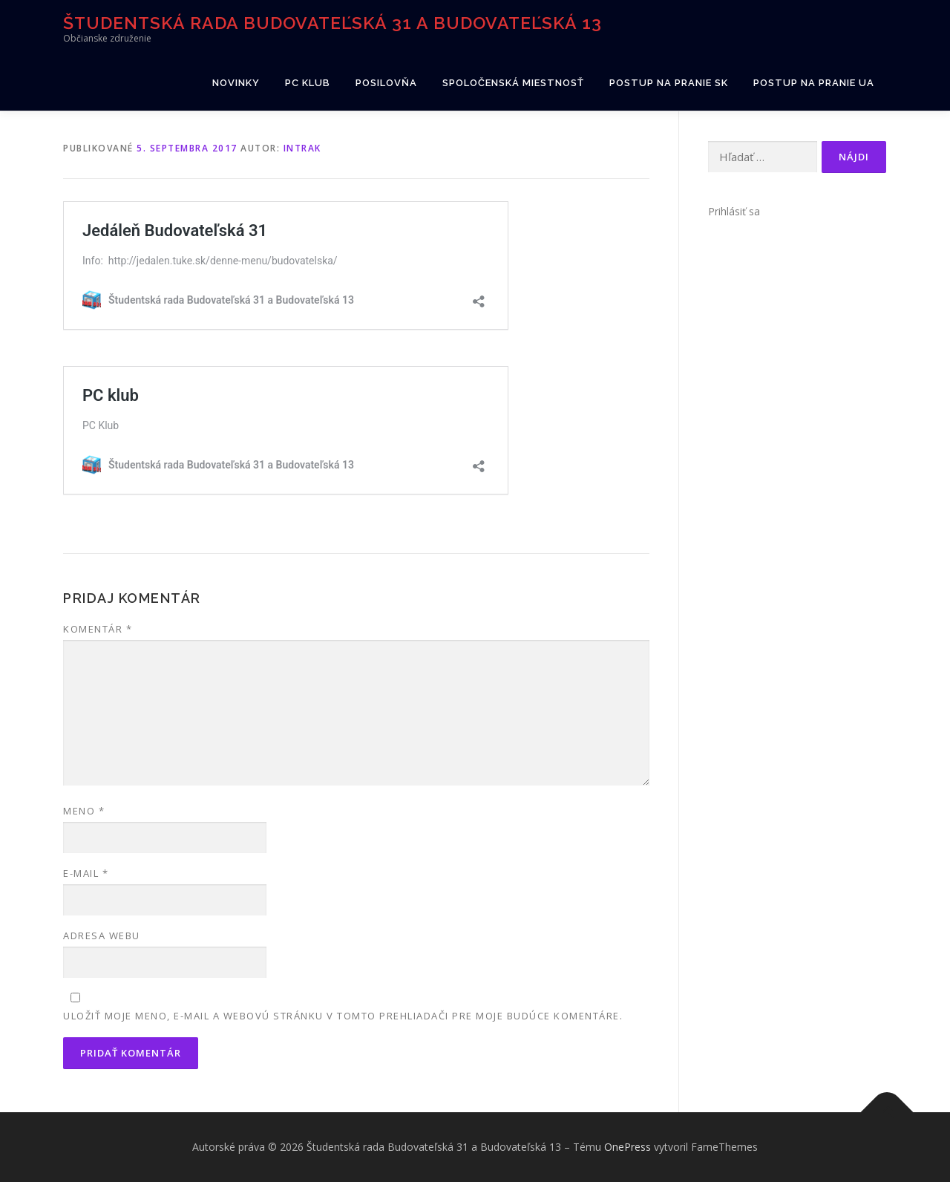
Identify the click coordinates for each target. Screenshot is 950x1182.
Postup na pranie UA (813, 82)
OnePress (627, 1147)
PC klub (307, 82)
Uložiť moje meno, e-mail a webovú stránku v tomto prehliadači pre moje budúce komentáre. (343, 1015)
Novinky (236, 82)
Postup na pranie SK (668, 82)
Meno (84, 810)
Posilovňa (386, 82)
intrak (302, 148)
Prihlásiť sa (734, 211)
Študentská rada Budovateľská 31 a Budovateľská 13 (332, 23)
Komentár (97, 629)
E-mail (85, 873)
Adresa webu (101, 935)
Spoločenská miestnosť (513, 82)
